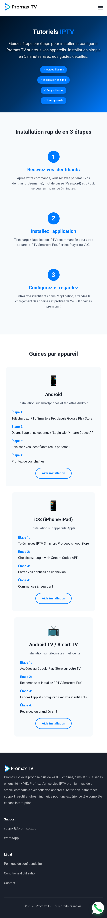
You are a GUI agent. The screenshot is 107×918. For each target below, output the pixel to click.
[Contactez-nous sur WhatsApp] (98, 909)
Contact (9, 883)
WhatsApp (11, 838)
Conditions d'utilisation (20, 873)
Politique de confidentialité (23, 864)
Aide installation (53, 473)
